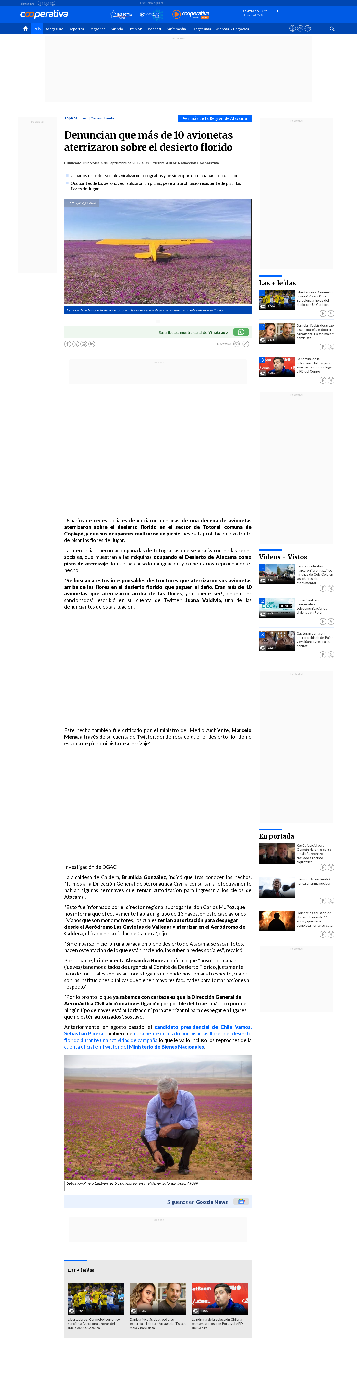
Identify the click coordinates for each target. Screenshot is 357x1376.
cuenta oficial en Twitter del (134, 1046)
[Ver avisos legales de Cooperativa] (292, 32)
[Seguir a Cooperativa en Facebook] (40, 3)
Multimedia (176, 29)
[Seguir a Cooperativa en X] (46, 3)
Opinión (135, 29)
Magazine (54, 29)
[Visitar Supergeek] (307, 32)
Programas (201, 29)
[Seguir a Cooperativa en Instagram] (52, 3)
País (37, 29)
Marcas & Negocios (232, 29)
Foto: (71, 203)
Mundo (117, 29)
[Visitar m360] (300, 32)
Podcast (154, 29)
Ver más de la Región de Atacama (215, 118)
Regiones (97, 29)
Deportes (76, 29)
